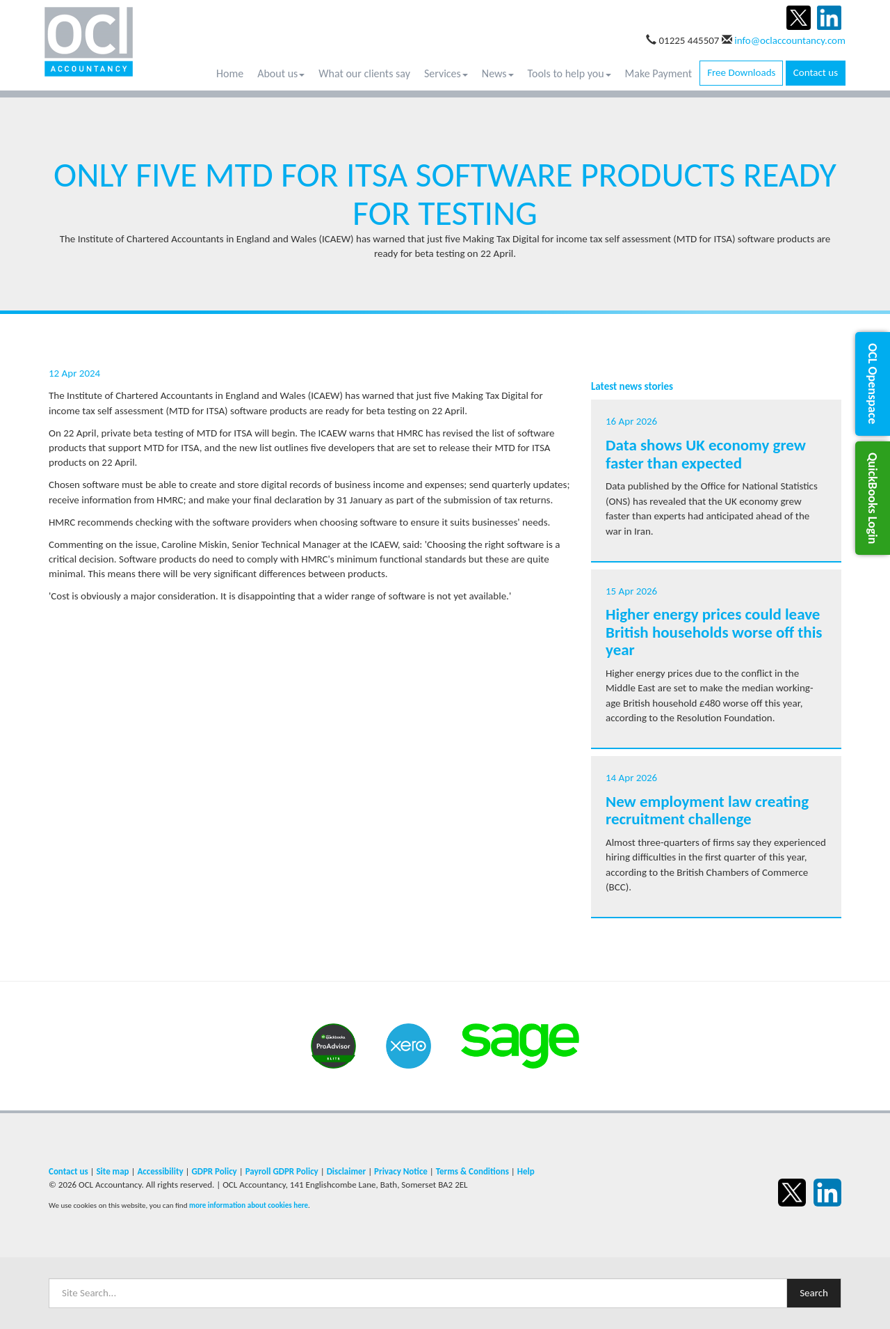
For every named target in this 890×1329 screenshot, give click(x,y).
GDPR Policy (213, 1171)
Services (446, 73)
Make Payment (659, 73)
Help (526, 1171)
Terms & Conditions (472, 1171)
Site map (112, 1171)
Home (229, 73)
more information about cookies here (248, 1205)
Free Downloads (741, 72)
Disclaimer (346, 1171)
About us (281, 73)
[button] (872, 383)
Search (814, 1293)
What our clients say (364, 73)
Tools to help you (569, 73)
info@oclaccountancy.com (790, 40)
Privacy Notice (401, 1171)
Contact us (815, 72)
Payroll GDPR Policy (281, 1171)
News (498, 73)
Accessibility (160, 1171)
